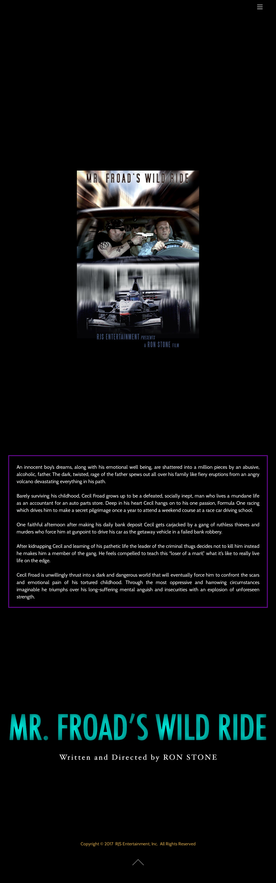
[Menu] (260, 7)
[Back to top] (138, 866)
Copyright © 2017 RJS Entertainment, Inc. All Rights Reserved (138, 843)
